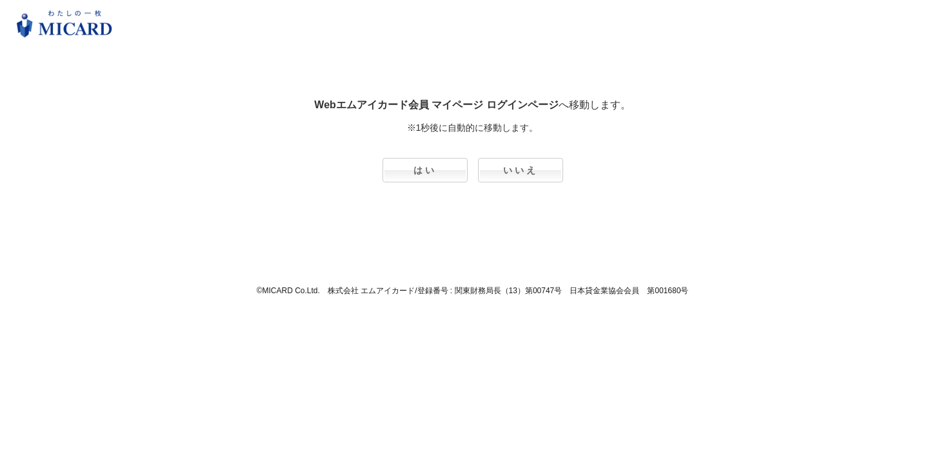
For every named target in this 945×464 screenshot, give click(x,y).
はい (425, 170)
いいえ (520, 170)
